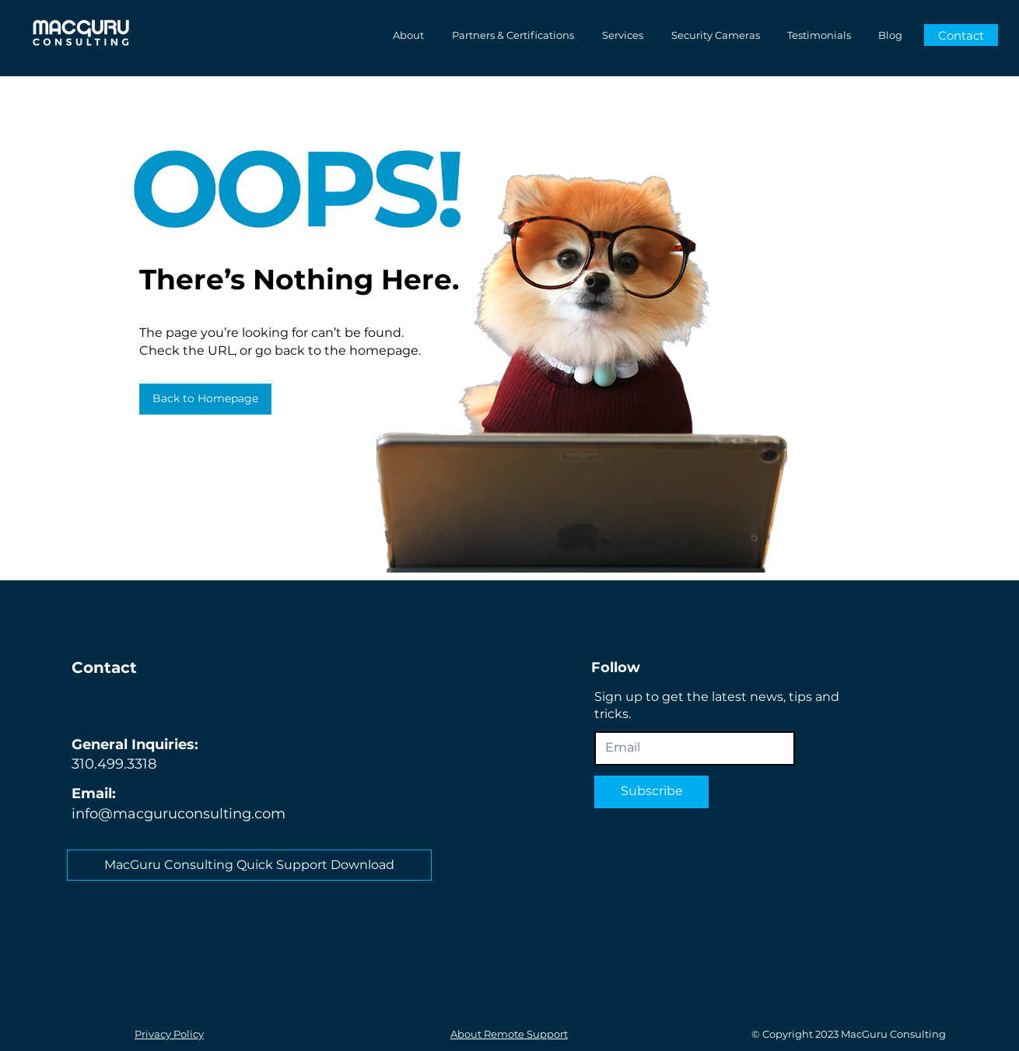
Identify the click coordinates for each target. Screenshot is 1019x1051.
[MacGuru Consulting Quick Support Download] (249, 865)
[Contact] (961, 35)
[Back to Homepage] (205, 399)
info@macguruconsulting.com (178, 813)
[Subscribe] (651, 792)
